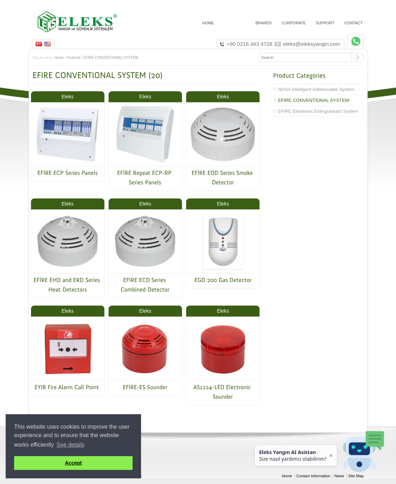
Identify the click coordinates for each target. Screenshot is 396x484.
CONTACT (353, 23)
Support (325, 23)
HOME (208, 23)
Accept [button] (73, 463)
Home (59, 58)
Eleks (68, 96)
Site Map (356, 476)
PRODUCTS (235, 23)
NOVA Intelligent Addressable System (316, 89)
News (340, 476)
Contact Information (313, 476)
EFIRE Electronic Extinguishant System (318, 111)
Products (73, 58)
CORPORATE (293, 23)
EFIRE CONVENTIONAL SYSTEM (111, 58)
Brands (263, 23)
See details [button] (70, 445)
